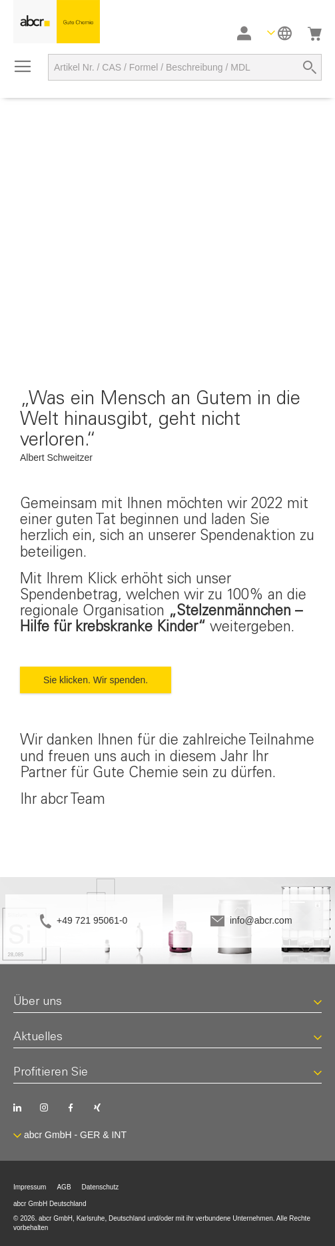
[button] (279, 33)
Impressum (29, 1187)
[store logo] (56, 21)
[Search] (309, 67)
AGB (64, 1187)
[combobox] (185, 67)
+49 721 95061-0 (92, 920)
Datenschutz (100, 1187)
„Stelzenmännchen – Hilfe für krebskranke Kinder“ (161, 620)
